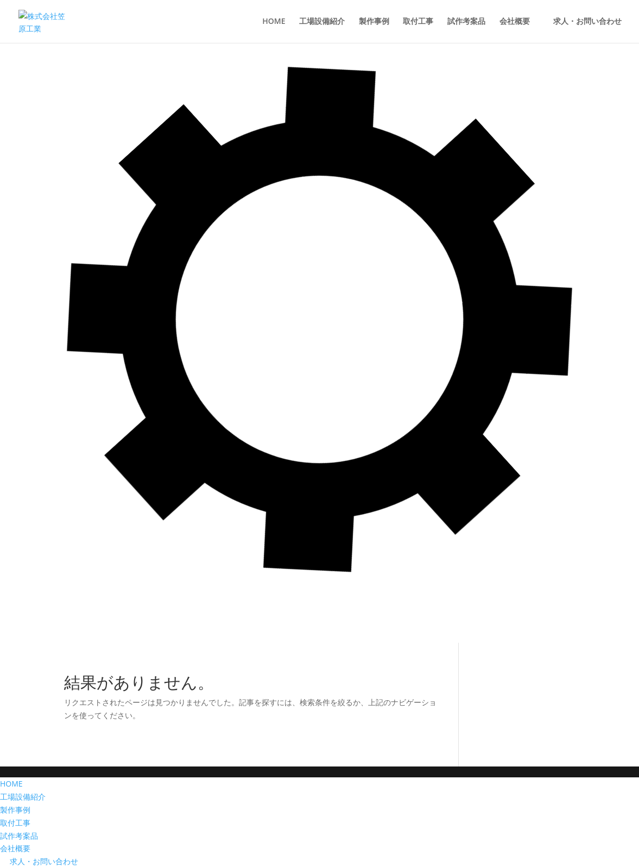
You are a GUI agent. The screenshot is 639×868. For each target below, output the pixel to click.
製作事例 (15, 809)
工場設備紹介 (23, 796)
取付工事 (15, 823)
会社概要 (15, 848)
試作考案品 (19, 836)
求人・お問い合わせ (39, 861)
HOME (11, 783)
